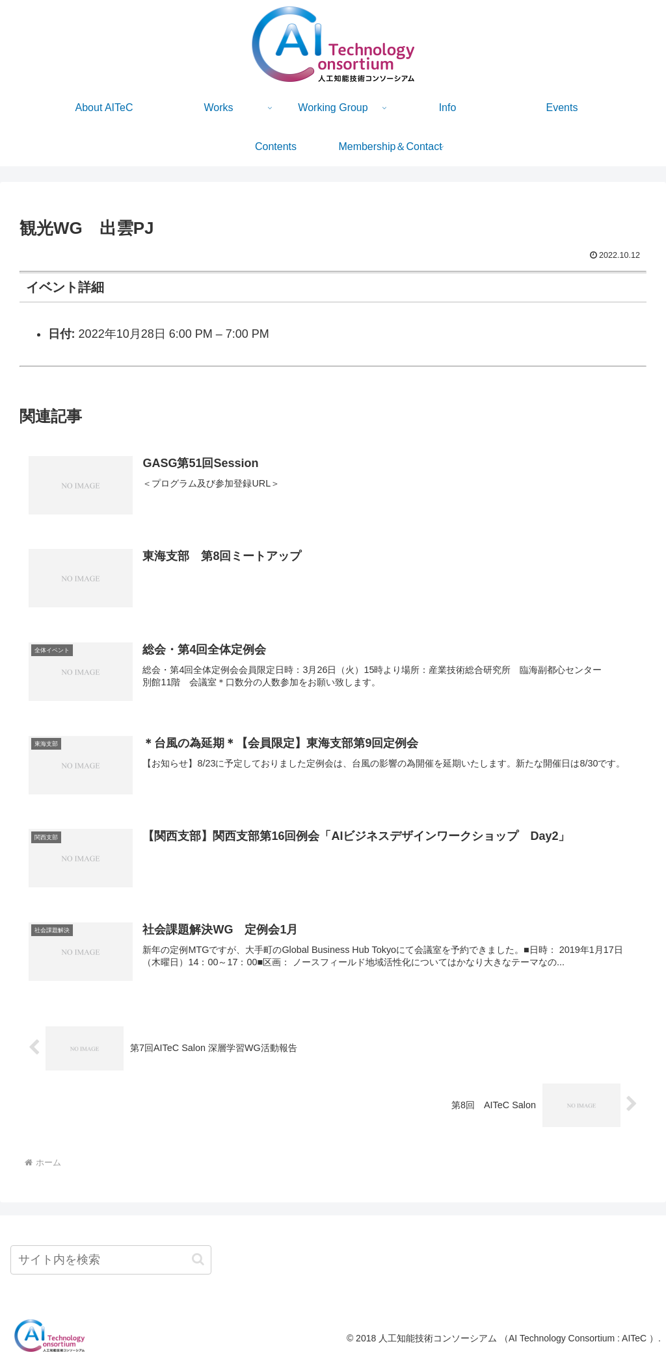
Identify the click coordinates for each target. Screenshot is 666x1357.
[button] (198, 1259)
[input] (110, 1260)
